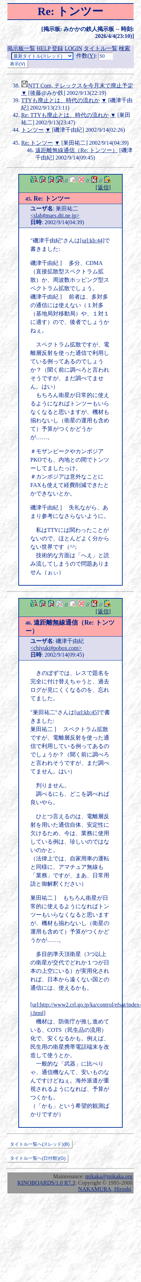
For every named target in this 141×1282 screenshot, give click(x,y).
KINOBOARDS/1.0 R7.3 (46, 1183)
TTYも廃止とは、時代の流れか (60, 100)
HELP (43, 48)
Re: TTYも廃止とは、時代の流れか (65, 115)
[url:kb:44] (92, 240)
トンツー (32, 130)
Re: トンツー (37, 143)
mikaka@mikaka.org (109, 1176)
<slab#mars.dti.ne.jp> (54, 216)
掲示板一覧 (21, 48)
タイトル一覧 (100, 48)
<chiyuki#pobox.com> (56, 648)
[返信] (103, 187)
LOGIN (73, 48)
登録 (57, 48)
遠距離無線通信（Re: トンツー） (76, 150)
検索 (124, 48)
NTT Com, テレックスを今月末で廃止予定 (80, 86)
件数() (85, 56)
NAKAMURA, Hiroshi (104, 1189)
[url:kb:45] (86, 712)
